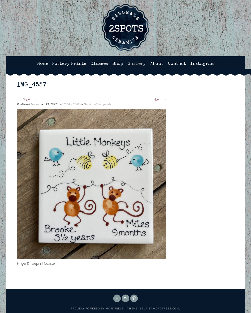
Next (160, 99)
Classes (99, 64)
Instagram (202, 64)
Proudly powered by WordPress (97, 308)
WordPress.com (166, 308)
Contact (177, 64)
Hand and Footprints (97, 104)
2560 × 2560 (71, 104)
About (157, 64)
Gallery (137, 64)
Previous (26, 99)
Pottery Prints (69, 64)
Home (42, 64)
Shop (118, 64)
